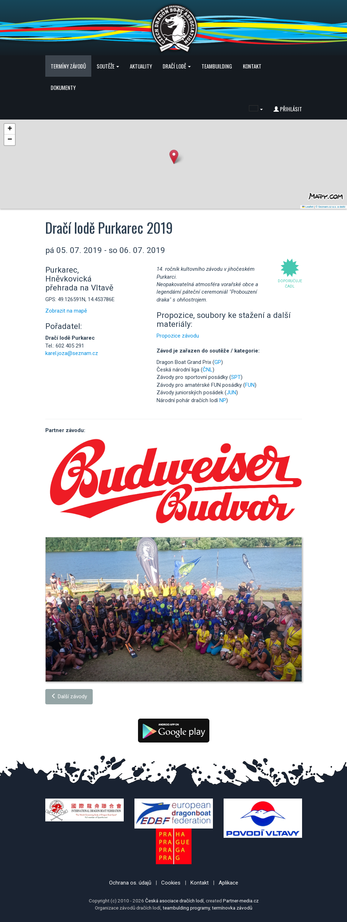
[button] (256, 109)
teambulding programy (186, 908)
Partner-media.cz (241, 900)
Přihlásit (288, 109)
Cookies (170, 883)
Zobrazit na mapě (66, 311)
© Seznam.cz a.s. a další (330, 206)
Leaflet (307, 206)
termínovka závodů (232, 908)
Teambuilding (216, 66)
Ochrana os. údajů (130, 883)
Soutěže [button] (108, 66)
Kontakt (252, 66)
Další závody (69, 696)
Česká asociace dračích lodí (174, 900)
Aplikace (228, 883)
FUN (250, 385)
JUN (231, 392)
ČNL (208, 369)
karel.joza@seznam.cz (71, 353)
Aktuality (141, 66)
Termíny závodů (68, 66)
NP (222, 400)
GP (217, 362)
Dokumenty (63, 87)
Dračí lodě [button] (177, 66)
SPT (236, 377)
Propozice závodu (178, 336)
